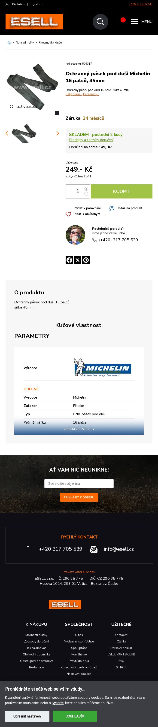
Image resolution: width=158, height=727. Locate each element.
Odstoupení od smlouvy (36, 661)
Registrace (36, 4)
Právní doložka (79, 661)
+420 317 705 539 (140, 4)
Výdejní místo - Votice (79, 641)
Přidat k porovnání (87, 208)
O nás (79, 635)
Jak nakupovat (36, 648)
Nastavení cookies (79, 674)
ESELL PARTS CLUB (121, 654)
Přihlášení (18, 4)
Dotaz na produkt (129, 208)
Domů (9, 42)
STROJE (121, 667)
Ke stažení (121, 635)
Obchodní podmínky (36, 654)
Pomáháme (79, 654)
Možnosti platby (36, 635)
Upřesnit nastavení (27, 716)
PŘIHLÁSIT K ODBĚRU (79, 497)
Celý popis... (74, 94)
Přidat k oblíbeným (86, 214)
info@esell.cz (119, 549)
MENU (146, 22)
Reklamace (36, 667)
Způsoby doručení (36, 641)
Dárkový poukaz (121, 648)
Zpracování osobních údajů (79, 667)
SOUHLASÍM (75, 716)
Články (121, 641)
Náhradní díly (25, 43)
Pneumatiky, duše (50, 43)
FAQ (121, 661)
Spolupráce (79, 648)
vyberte (58, 703)
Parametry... (91, 94)
